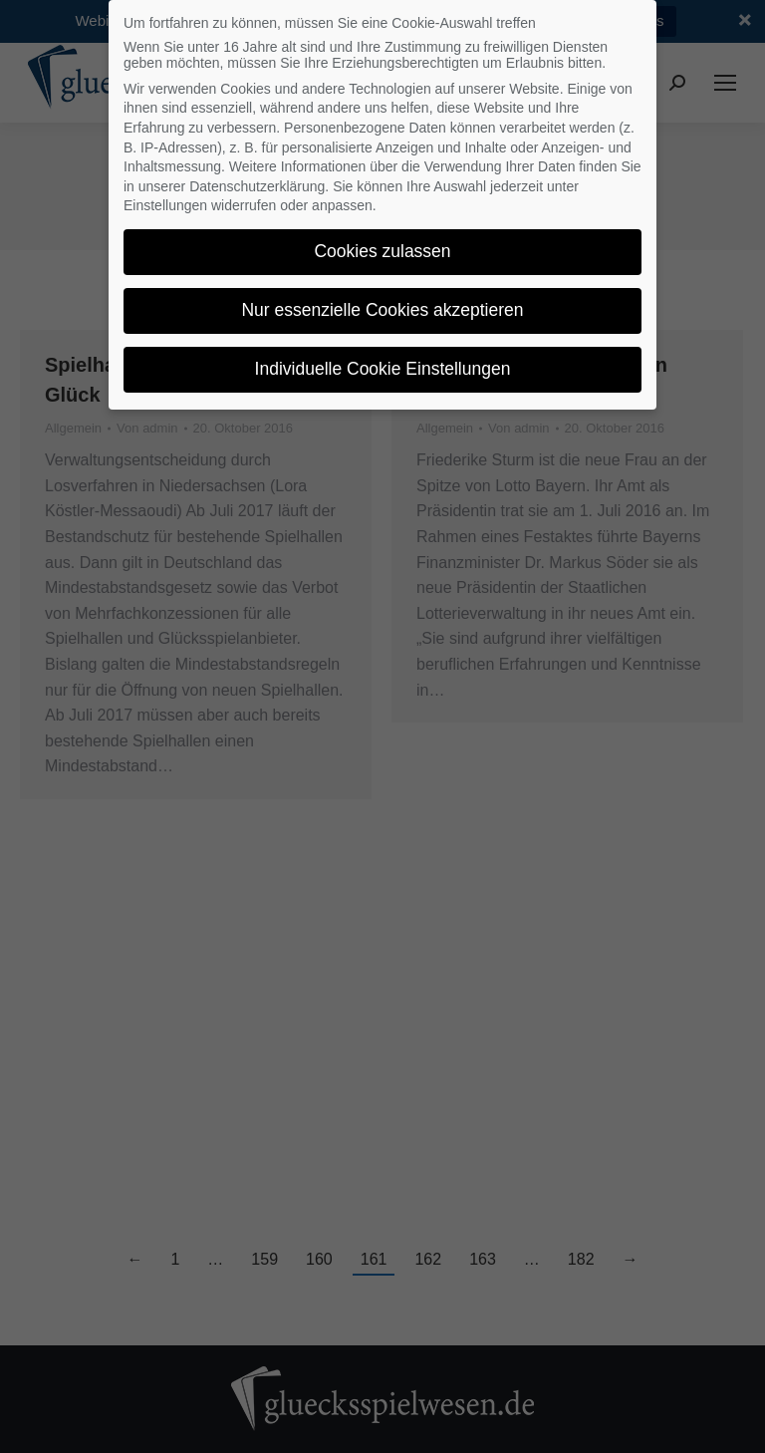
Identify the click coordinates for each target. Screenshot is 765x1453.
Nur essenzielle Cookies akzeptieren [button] (382, 310)
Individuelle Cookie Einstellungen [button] (383, 369)
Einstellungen (165, 205)
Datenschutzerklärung (257, 186)
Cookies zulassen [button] (382, 251)
